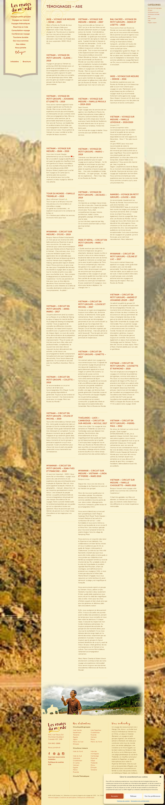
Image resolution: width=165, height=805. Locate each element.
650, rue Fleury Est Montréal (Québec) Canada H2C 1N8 (56, 737)
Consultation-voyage (21, 30)
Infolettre (14, 61)
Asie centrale (152, 18)
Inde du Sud (77, 756)
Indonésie (76, 758)
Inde (149, 20)
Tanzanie (76, 735)
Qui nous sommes (20, 41)
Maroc (75, 770)
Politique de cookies (123, 801)
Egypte (75, 767)
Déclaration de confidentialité (140, 801)
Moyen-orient (152, 22)
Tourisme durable (20, 37)
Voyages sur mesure (20, 20)
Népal (93, 761)
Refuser (133, 796)
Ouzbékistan (95, 733)
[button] (160, 777)
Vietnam (94, 737)
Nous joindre (20, 48)
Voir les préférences (152, 796)
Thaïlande (94, 763)
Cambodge (95, 756)
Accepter (114, 796)
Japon (75, 739)
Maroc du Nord (96, 742)
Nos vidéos (20, 44)
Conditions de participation (68, 797)
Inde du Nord (78, 751)
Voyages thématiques (20, 23)
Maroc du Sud (78, 742)
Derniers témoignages (155, 8)
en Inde (20, 27)
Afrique (150, 10)
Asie (149, 16)
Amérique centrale (153, 14)
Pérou (93, 739)
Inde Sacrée (77, 730)
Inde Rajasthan (96, 730)
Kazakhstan (77, 733)
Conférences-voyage (21, 34)
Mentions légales (53, 797)
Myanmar (94, 758)
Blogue (20, 52)
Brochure (27, 61)
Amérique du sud (153, 12)
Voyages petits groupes (21, 17)
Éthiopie (76, 744)
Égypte (75, 737)
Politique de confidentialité (85, 797)
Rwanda (93, 735)
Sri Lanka (76, 763)
